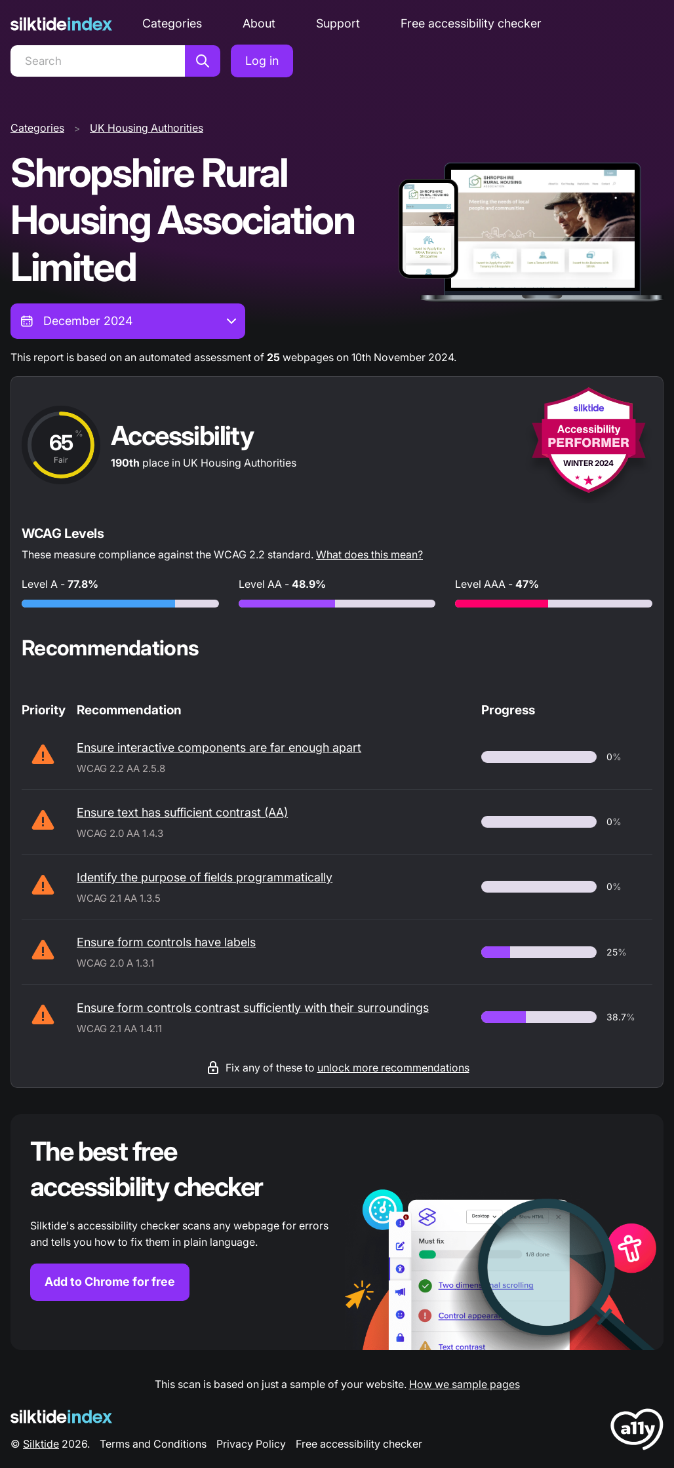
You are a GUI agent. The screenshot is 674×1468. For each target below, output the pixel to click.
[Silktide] (61, 24)
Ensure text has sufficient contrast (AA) (182, 812)
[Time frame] (127, 321)
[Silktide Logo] (61, 1416)
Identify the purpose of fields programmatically (204, 877)
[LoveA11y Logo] (637, 1431)
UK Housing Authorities (146, 127)
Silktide (41, 1443)
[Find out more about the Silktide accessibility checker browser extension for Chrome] (337, 1232)
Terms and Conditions (153, 1443)
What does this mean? (369, 554)
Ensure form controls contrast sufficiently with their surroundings (253, 1007)
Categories (172, 23)
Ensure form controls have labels (166, 942)
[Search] (97, 61)
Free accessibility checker (471, 23)
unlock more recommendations (393, 1067)
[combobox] (127, 321)
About (259, 23)
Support (338, 23)
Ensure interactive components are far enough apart (219, 747)
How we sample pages (464, 1384)
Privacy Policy (251, 1443)
